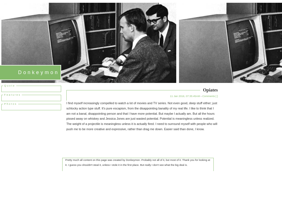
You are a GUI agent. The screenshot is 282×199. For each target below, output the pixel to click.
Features (12, 94)
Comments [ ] (210, 96)
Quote (9, 85)
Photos (10, 103)
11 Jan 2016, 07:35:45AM (185, 96)
